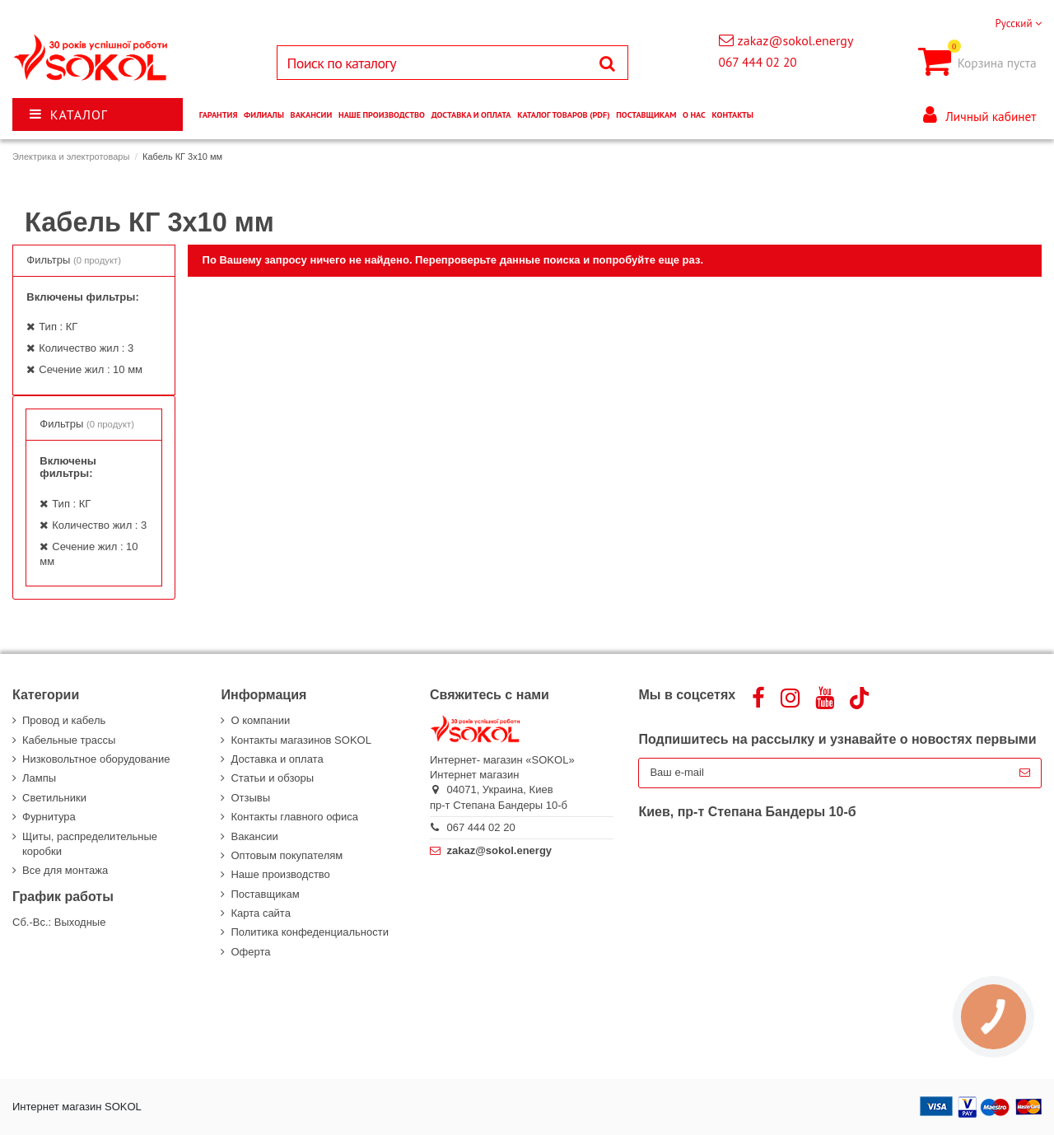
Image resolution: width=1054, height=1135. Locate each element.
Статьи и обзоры (272, 778)
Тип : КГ (58, 326)
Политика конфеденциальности (309, 932)
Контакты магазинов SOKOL (301, 740)
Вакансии (254, 836)
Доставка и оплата (277, 759)
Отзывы (250, 798)
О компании (260, 720)
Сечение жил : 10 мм (90, 369)
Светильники (54, 798)
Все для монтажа (65, 870)
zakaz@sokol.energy (796, 40)
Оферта (250, 952)
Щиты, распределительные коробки (89, 843)
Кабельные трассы (68, 740)
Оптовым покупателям (287, 855)
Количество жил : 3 (86, 348)
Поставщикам (265, 894)
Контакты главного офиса (294, 816)
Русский (1018, 23)
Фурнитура (49, 816)
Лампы (39, 778)
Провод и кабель (63, 720)
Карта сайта (260, 913)
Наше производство (280, 874)
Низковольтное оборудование (96, 759)
